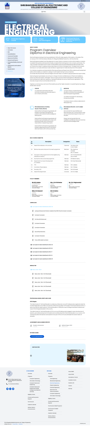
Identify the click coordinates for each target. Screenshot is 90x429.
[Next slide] (84, 359)
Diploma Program (11, 26)
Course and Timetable (13, 59)
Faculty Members (11, 57)
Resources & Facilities (13, 61)
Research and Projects (13, 63)
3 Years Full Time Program (45, 43)
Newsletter (10, 74)
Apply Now (14, 97)
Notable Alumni (11, 72)
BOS (9, 55)
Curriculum (10, 53)
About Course (34, 51)
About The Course (12, 51)
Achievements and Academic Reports (14, 70)
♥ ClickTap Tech (83, 427)
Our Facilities (36, 351)
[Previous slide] (31, 359)
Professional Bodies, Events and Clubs (15, 66)
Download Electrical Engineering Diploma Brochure (73, 43)
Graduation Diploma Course (18, 43)
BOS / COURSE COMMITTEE (36, 318)
